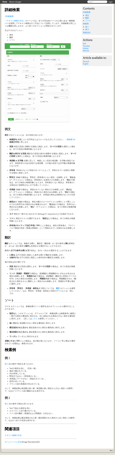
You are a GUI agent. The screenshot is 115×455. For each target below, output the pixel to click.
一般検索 (69, 139)
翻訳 (87, 18)
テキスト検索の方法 (15, 20)
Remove (86, 50)
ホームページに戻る (13, 442)
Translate (86, 46)
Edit (84, 43)
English (85, 64)
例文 (87, 15)
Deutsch (86, 61)
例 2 (6, 403)
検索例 (86, 23)
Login (111, 2)
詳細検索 (86, 12)
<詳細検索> (9, 16)
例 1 (6, 364)
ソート (88, 20)
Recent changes (15, 2)
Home (4, 2)
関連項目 (86, 32)
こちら (35, 318)
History (85, 48)
